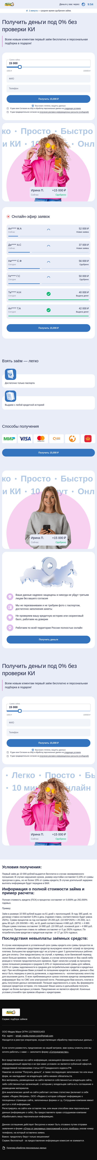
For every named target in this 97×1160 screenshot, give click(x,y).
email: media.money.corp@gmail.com (34, 1036)
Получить (48, 99)
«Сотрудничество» (59, 1052)
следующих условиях (72, 108)
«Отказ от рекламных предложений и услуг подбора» (51, 1128)
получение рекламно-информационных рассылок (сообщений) (64, 112)
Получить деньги (48, 639)
